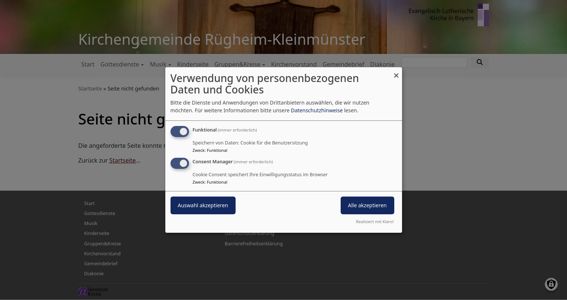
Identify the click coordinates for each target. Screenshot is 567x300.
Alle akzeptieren (367, 205)
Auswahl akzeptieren (203, 205)
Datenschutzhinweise (316, 110)
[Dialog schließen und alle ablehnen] (396, 71)
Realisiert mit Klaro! (375, 221)
